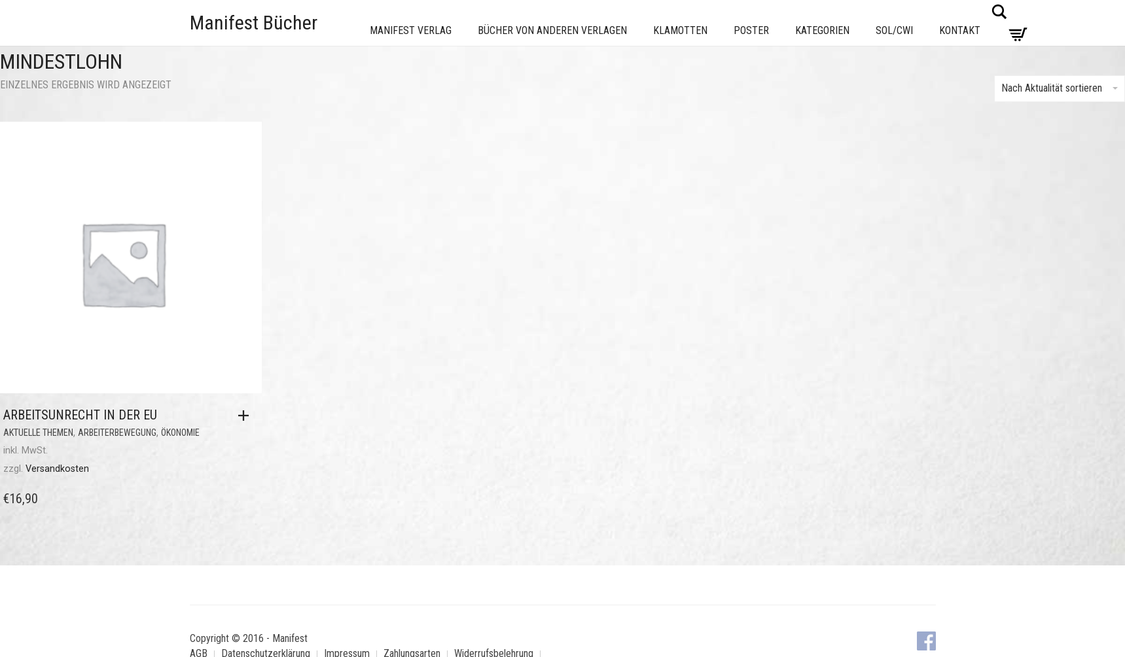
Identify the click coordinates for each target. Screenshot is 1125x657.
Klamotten (680, 30)
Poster (751, 30)
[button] (246, 415)
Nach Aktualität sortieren (1059, 88)
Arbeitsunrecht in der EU (80, 415)
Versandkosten (57, 468)
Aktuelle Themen (38, 432)
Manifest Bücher (253, 22)
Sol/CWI (894, 30)
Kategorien (822, 30)
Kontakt (959, 30)
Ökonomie (180, 432)
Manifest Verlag (411, 30)
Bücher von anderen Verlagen (552, 30)
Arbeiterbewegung (117, 432)
